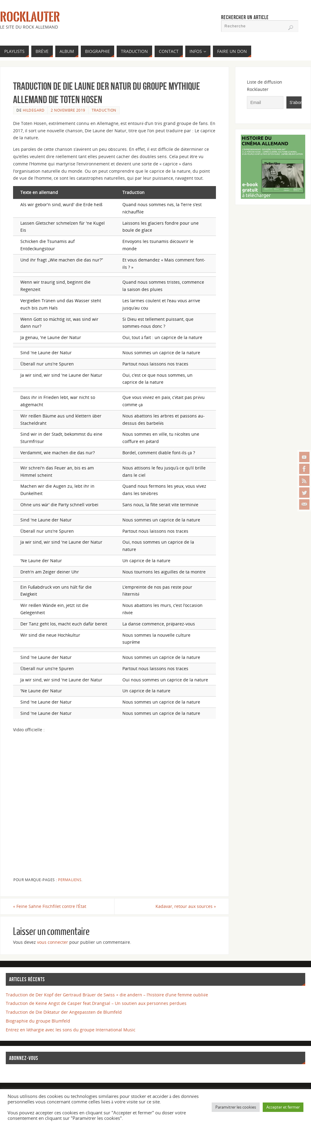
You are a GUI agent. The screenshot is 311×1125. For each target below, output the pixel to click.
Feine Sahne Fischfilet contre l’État (49, 906)
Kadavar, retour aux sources (186, 906)
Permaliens (69, 879)
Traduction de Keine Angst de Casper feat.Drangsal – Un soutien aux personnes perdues (96, 1003)
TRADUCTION (104, 110)
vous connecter (52, 942)
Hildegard (34, 110)
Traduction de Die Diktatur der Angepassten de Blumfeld (64, 1012)
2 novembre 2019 (68, 110)
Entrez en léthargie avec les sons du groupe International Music (70, 1030)
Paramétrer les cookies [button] (235, 1107)
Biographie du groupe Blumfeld (38, 1021)
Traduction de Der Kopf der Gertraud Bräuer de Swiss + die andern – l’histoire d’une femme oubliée (107, 995)
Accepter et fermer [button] (283, 1107)
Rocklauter (30, 17)
